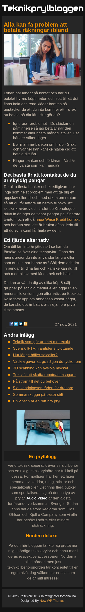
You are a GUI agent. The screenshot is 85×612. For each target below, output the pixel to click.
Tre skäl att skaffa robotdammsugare (44, 375)
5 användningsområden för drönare (43, 388)
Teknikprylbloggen (43, 8)
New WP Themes (52, 600)
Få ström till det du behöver (36, 381)
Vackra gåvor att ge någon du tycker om (47, 361)
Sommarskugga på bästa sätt (38, 394)
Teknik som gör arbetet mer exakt (41, 342)
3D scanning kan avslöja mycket (40, 368)
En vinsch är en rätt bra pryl (36, 401)
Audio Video (37, 498)
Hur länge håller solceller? (35, 355)
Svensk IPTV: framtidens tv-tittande (43, 348)
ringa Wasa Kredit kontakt (58, 219)
